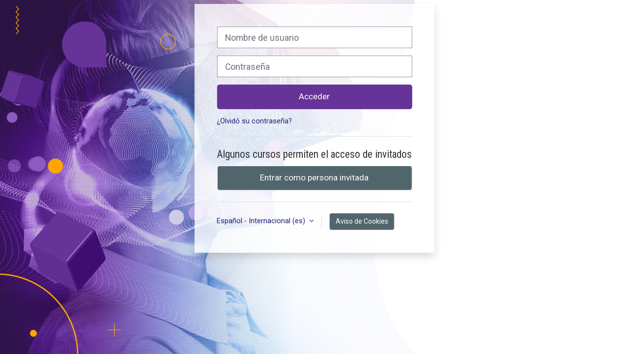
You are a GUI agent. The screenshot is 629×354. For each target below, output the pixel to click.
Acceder (314, 96)
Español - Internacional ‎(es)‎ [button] (262, 221)
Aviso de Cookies (362, 221)
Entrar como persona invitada (314, 177)
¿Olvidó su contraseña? (254, 121)
